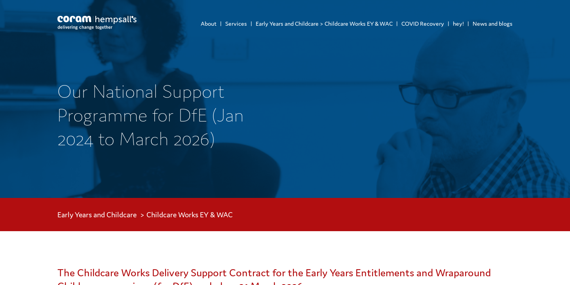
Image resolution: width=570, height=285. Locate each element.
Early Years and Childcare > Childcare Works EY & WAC (324, 23)
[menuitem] (208, 23)
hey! (458, 23)
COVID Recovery (422, 23)
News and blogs (493, 23)
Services (236, 23)
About (209, 23)
